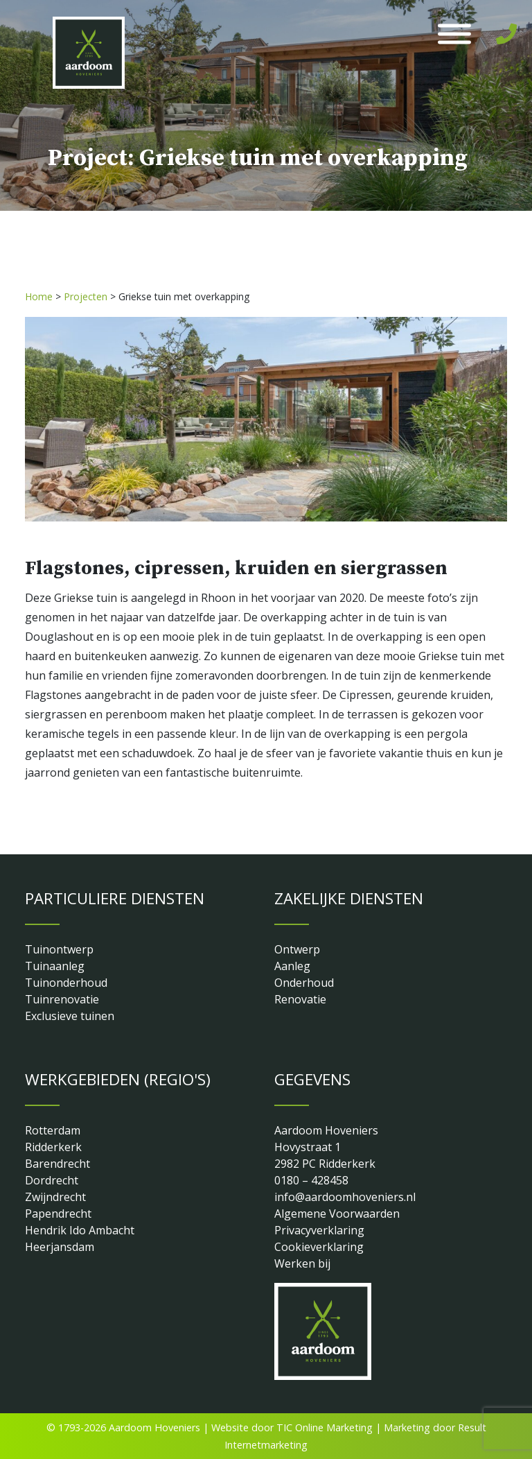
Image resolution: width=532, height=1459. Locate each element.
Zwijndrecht (55, 1197)
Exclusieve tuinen (69, 1016)
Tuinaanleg (55, 966)
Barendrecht (57, 1163)
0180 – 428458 (311, 1180)
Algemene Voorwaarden (337, 1213)
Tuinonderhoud (66, 982)
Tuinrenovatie (62, 999)
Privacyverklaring (319, 1230)
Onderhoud (304, 982)
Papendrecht (58, 1213)
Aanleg (292, 966)
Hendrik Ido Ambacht (79, 1230)
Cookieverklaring (319, 1246)
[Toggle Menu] (454, 34)
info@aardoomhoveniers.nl (345, 1197)
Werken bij (302, 1263)
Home (39, 296)
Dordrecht (51, 1180)
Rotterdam (52, 1130)
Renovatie (300, 999)
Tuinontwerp (59, 949)
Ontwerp (297, 949)
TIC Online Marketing (324, 1427)
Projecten (85, 296)
